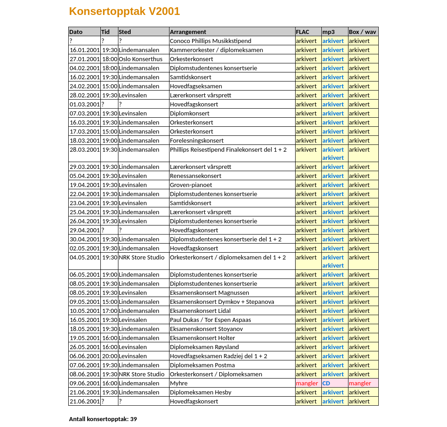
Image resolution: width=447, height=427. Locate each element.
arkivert (333, 41)
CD (326, 383)
